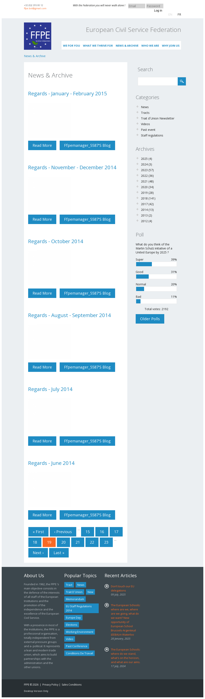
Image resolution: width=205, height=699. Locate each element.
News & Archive (127, 45)
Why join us (171, 45)
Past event (148, 130)
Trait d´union (74, 592)
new (90, 592)
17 (116, 531)
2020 (144, 187)
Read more (44, 146)
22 (92, 542)
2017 (144, 204)
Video (69, 639)
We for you (71, 45)
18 (35, 542)
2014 (144, 210)
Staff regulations (152, 135)
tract (69, 585)
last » (59, 552)
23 (106, 542)
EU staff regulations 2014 (79, 608)
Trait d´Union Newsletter (157, 118)
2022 (144, 176)
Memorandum (75, 599)
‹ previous (63, 531)
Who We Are (150, 45)
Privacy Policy (50, 684)
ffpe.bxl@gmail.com (35, 8)
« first (38, 531)
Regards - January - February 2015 (67, 93)
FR (179, 14)
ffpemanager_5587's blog (87, 145)
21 (78, 542)
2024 (144, 164)
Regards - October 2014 (55, 241)
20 (63, 542)
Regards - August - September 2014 (69, 315)
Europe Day (73, 617)
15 (87, 531)
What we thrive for (98, 45)
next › (38, 552)
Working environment (79, 632)
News (145, 107)
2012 (144, 221)
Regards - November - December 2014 (72, 167)
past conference (76, 646)
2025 (144, 159)
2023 (144, 170)
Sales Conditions (71, 684)
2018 (144, 198)
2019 (144, 193)
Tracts (145, 113)
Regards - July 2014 (50, 389)
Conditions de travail (79, 653)
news (80, 585)
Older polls (150, 318)
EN (170, 14)
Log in (158, 10)
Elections (71, 625)
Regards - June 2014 (51, 462)
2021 (144, 181)
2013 (144, 215)
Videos (145, 124)
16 (102, 531)
